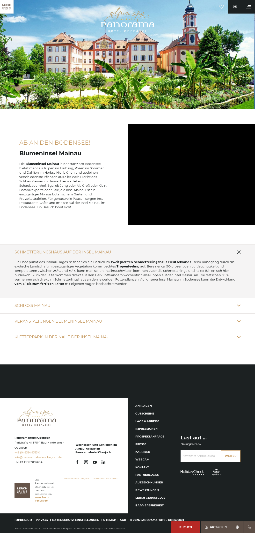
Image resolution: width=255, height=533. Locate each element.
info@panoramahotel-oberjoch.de (38, 457)
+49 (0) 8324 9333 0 (27, 452)
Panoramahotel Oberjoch (76, 478)
